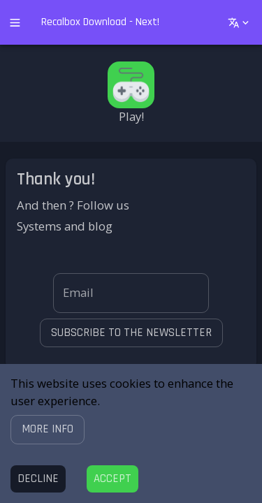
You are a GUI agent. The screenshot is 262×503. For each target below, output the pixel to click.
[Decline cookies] (38, 479)
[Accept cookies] (112, 479)
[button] (47, 429)
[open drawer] (15, 23)
